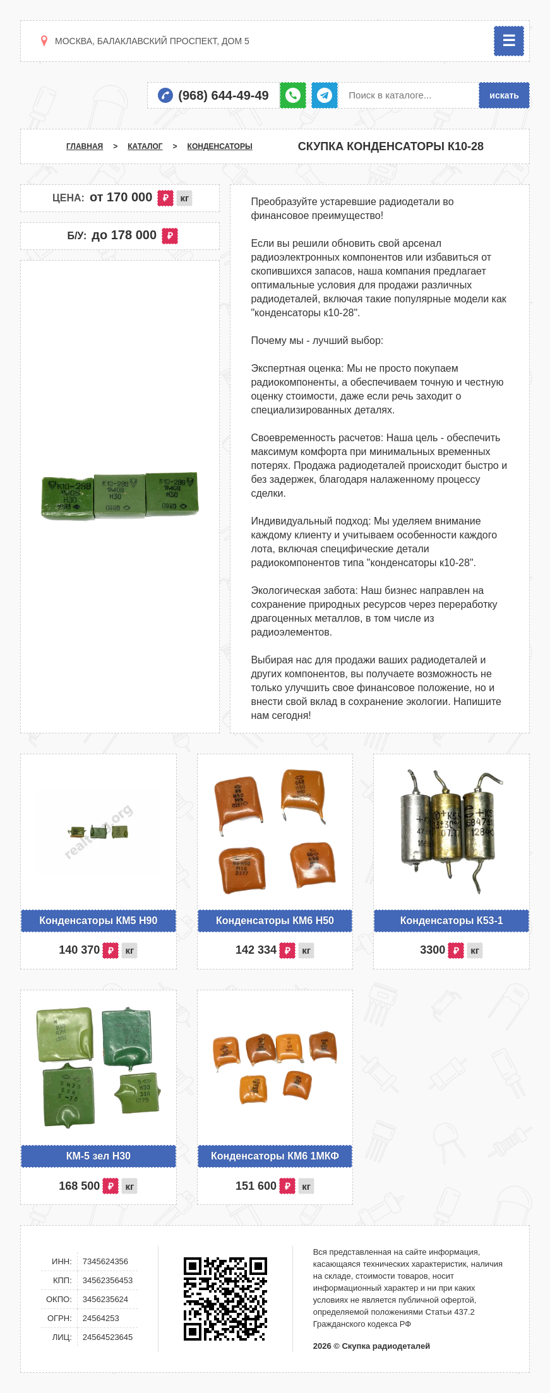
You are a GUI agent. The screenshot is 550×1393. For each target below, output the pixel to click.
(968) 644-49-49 (223, 95)
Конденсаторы (220, 146)
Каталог (145, 146)
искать (504, 95)
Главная (84, 146)
